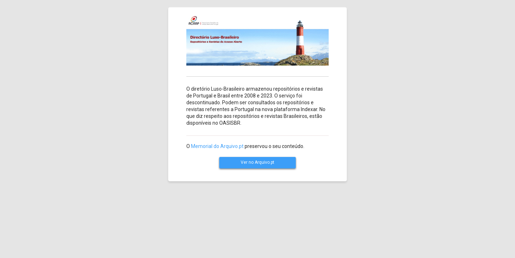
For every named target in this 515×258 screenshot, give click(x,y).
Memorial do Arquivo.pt (217, 146)
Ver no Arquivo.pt (257, 162)
